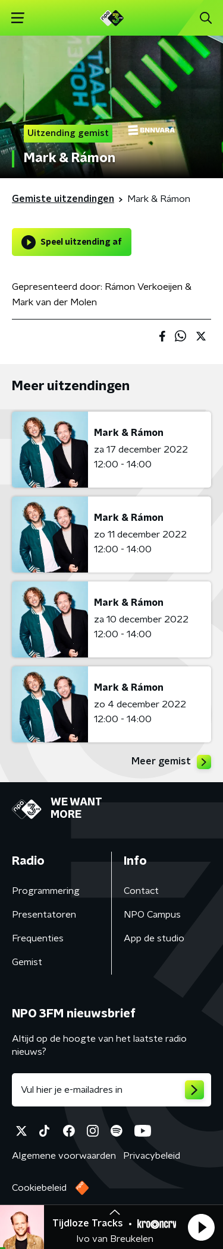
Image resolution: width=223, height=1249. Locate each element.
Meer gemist (171, 762)
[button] (201, 1227)
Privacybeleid (151, 1156)
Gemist (27, 962)
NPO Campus (152, 914)
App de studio (154, 938)
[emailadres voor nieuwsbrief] (111, 1089)
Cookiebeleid (39, 1188)
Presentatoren (44, 914)
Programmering (46, 891)
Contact (141, 891)
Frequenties (38, 938)
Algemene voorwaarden (64, 1156)
